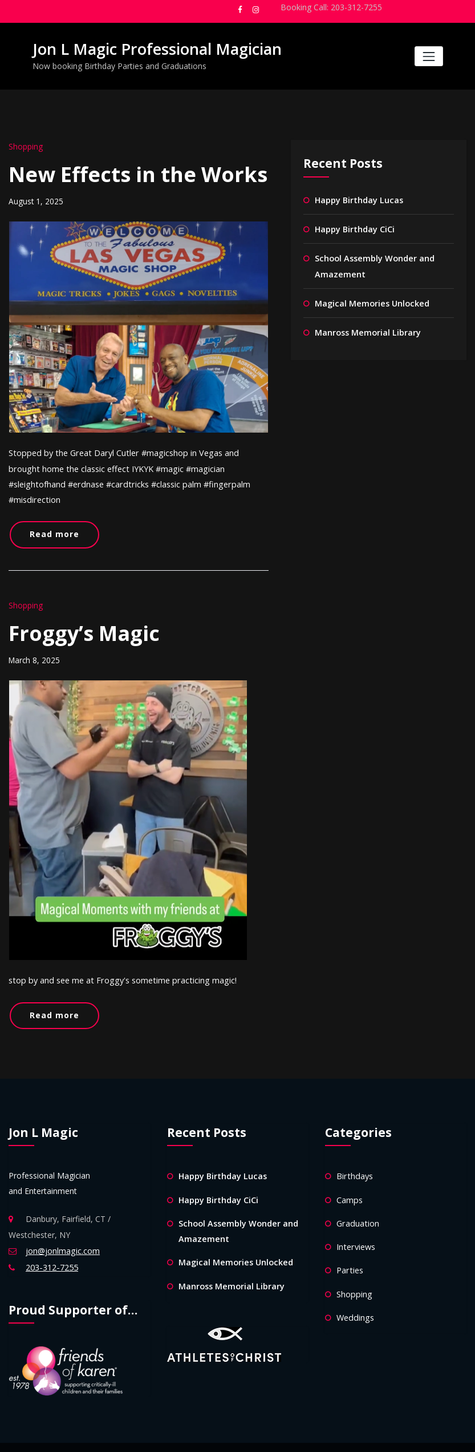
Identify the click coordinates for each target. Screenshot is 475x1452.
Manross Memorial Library (367, 328)
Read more (51, 516)
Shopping (25, 146)
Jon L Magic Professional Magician (153, 48)
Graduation (356, 1198)
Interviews (355, 1221)
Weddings (354, 1290)
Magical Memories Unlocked (371, 300)
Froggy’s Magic (84, 612)
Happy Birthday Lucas (358, 198)
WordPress (197, 1435)
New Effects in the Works (138, 173)
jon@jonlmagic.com (62, 1227)
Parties (349, 1244)
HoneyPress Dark (280, 1435)
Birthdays (353, 1152)
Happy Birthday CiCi (355, 227)
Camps (349, 1174)
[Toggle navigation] (428, 56)
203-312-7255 (51, 1243)
